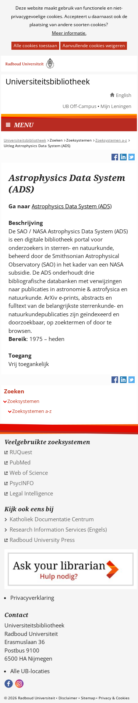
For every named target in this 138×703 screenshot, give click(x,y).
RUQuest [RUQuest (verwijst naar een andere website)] (21, 452)
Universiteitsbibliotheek (48, 81)
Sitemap (88, 697)
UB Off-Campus (79, 106)
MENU (23, 125)
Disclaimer (68, 697)
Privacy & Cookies (114, 697)
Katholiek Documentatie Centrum (52, 519)
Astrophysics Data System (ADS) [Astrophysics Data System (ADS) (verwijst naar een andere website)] (72, 206)
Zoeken (14, 391)
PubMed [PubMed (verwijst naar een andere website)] (20, 462)
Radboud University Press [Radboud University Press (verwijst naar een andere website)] (42, 539)
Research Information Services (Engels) (58, 529)
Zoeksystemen (23, 401)
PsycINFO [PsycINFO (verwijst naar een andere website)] (22, 483)
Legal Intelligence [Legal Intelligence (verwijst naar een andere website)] (31, 493)
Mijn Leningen (115, 106)
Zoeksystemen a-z (32, 411)
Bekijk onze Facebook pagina (8, 683)
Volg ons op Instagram (19, 683)
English (123, 95)
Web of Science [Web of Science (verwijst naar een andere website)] (29, 472)
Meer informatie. (69, 33)
